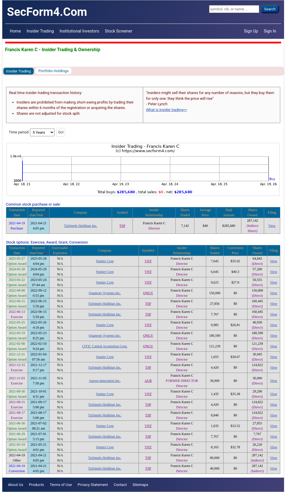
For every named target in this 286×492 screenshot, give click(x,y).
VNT (148, 261)
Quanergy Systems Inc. (105, 293)
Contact (120, 485)
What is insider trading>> (166, 110)
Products (36, 485)
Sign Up (251, 31)
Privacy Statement (93, 485)
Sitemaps (140, 485)
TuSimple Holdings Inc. (80, 226)
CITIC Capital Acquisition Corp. (104, 346)
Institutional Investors (79, 31)
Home (15, 31)
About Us (15, 485)
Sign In (270, 31)
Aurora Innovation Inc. (105, 381)
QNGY (148, 293)
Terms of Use (61, 485)
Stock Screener (118, 31)
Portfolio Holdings (53, 71)
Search (270, 9)
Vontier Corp (105, 261)
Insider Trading (40, 31)
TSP (122, 226)
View (272, 226)
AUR (148, 381)
